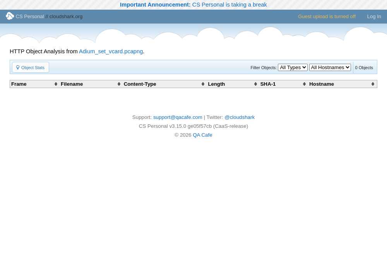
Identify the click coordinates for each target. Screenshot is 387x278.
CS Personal (25, 16)
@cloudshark (239, 117)
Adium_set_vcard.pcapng (111, 51)
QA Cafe (202, 135)
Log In (374, 16)
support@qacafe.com (177, 117)
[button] (30, 67)
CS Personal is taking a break (193, 5)
